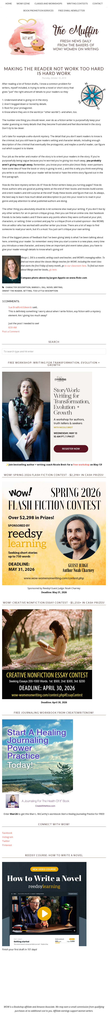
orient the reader (12, 290)
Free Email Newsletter (71, 10)
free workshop (81, 464)
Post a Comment (11, 331)
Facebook (7, 832)
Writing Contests (77, 3)
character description (18, 287)
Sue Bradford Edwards (20, 307)
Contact (98, 3)
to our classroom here (75, 265)
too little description (45, 290)
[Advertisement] (54, 978)
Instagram (7, 837)
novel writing (54, 287)
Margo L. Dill (39, 287)
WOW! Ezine (23, 3)
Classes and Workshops (48, 3)
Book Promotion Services (38, 10)
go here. (53, 269)
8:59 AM (12, 327)
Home (8, 3)
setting (27, 290)
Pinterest (7, 845)
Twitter (6, 841)
